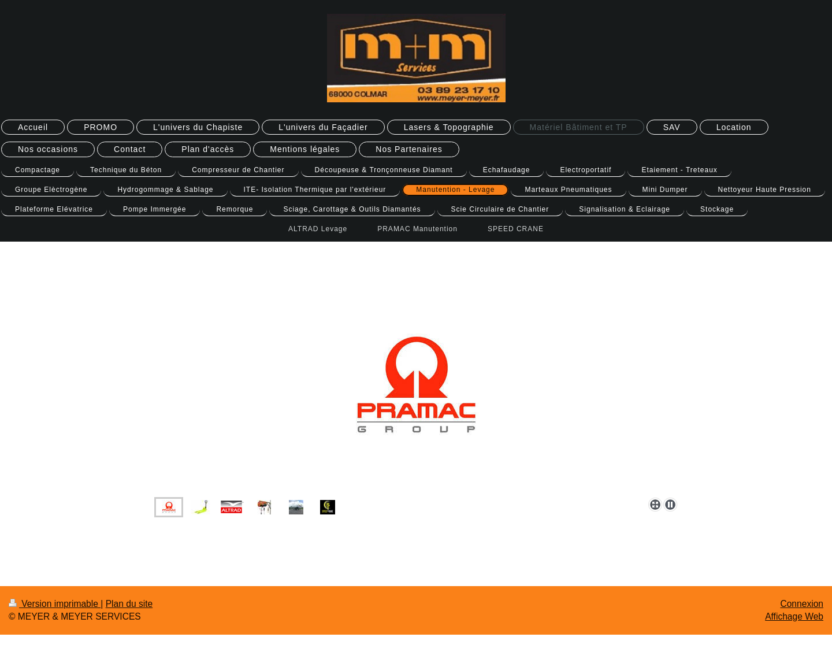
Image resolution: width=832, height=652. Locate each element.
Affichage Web (794, 616)
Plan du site (129, 604)
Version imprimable (55, 604)
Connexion (801, 604)
